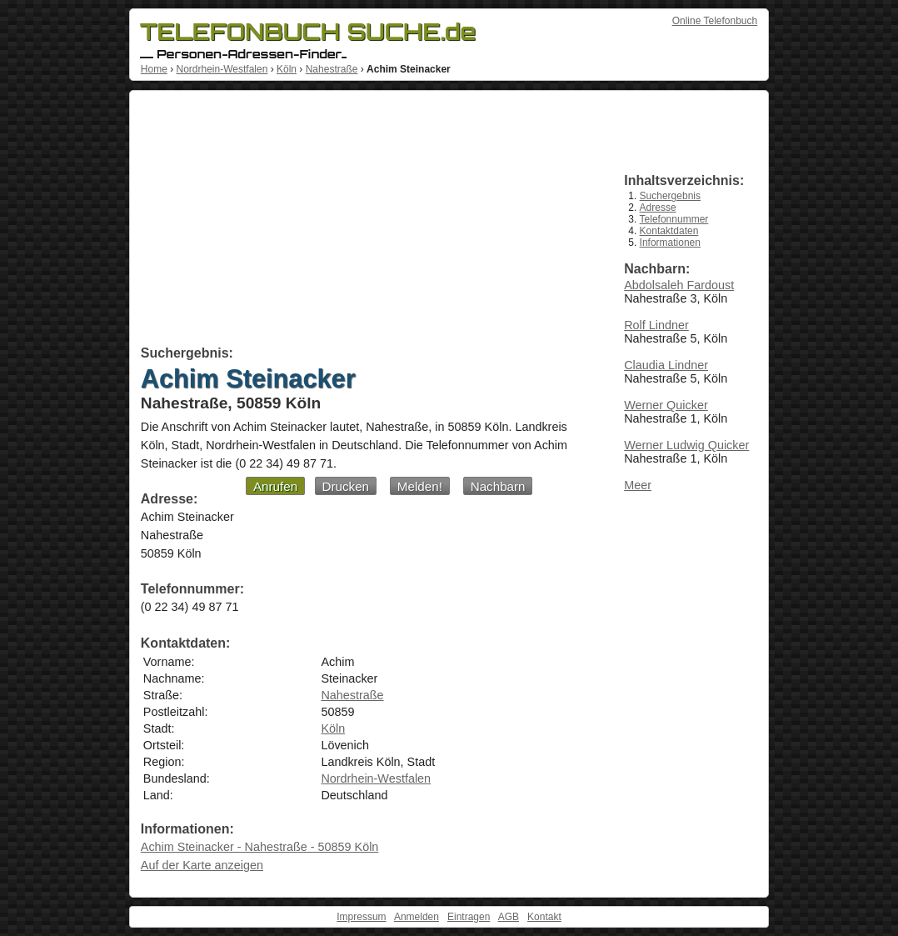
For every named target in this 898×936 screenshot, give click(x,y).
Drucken (346, 486)
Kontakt (544, 917)
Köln (287, 69)
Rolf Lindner (656, 325)
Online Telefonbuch (715, 21)
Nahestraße (332, 69)
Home (154, 69)
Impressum (361, 917)
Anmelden (416, 917)
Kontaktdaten (669, 231)
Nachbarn (498, 486)
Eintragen (468, 917)
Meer (637, 485)
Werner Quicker (666, 405)
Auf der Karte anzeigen (202, 865)
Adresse (658, 207)
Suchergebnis (670, 196)
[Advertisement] (363, 221)
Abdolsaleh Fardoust (679, 285)
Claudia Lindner (666, 365)
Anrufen (275, 486)
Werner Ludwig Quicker (686, 445)
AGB (508, 917)
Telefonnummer (674, 219)
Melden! (419, 486)
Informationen (670, 242)
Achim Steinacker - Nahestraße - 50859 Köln (260, 846)
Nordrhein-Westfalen (221, 69)
